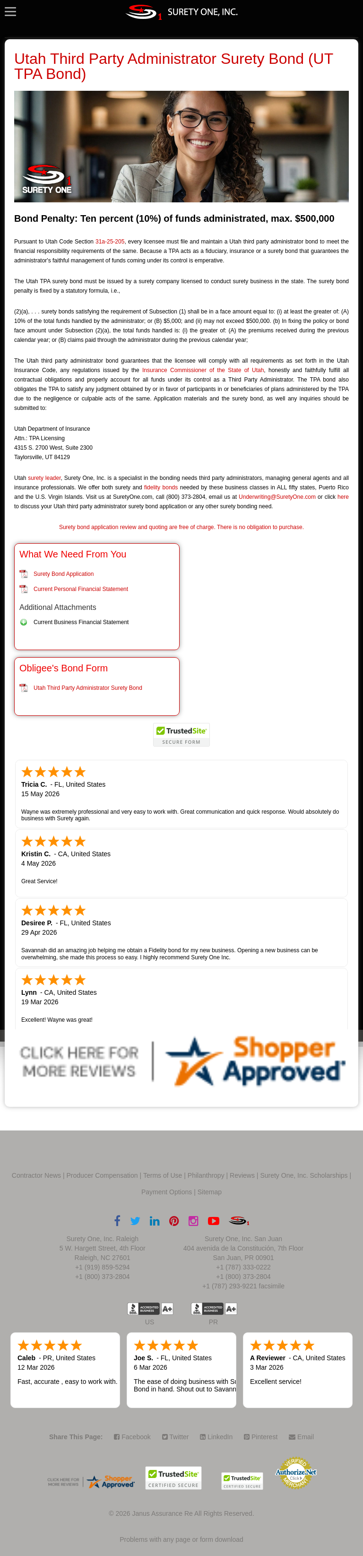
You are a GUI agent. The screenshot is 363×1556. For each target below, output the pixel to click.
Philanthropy (206, 1175)
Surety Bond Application (64, 574)
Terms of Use (162, 1175)
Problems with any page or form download (181, 1539)
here (343, 497)
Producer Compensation (102, 1175)
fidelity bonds (161, 487)
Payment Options (166, 1192)
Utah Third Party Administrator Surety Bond (88, 688)
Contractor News (36, 1175)
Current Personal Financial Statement (81, 589)
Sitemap (210, 1192)
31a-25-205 (109, 241)
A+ (167, 1309)
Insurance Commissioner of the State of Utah (203, 370)
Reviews (242, 1175)
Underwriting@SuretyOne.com (277, 497)
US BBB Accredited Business (143, 1309)
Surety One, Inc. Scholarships (303, 1175)
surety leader (44, 478)
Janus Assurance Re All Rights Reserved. (193, 1513)
